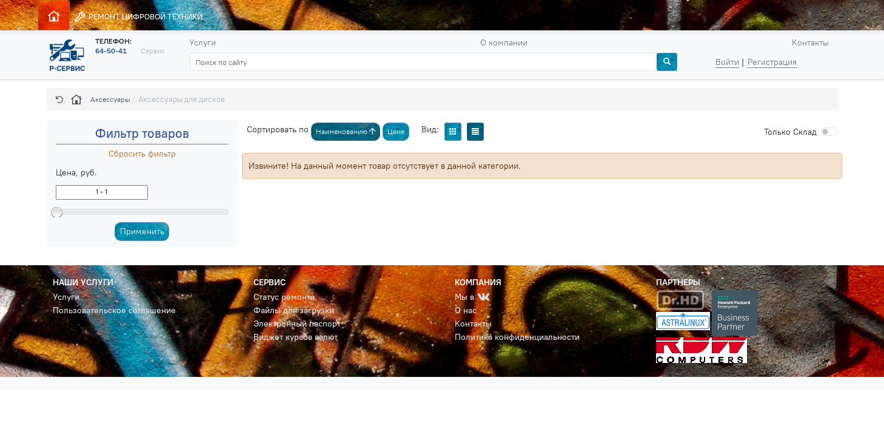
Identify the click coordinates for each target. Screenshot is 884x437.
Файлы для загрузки (293, 310)
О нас (466, 310)
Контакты (810, 42)
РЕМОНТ (138, 17)
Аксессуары (110, 99)
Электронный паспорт (297, 323)
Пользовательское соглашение (114, 310)
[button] (59, 99)
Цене (395, 131)
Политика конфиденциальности (517, 336)
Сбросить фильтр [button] (142, 153)
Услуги (202, 42)
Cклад (790, 131)
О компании (503, 42)
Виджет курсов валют (295, 336)
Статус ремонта (284, 296)
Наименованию (346, 131)
